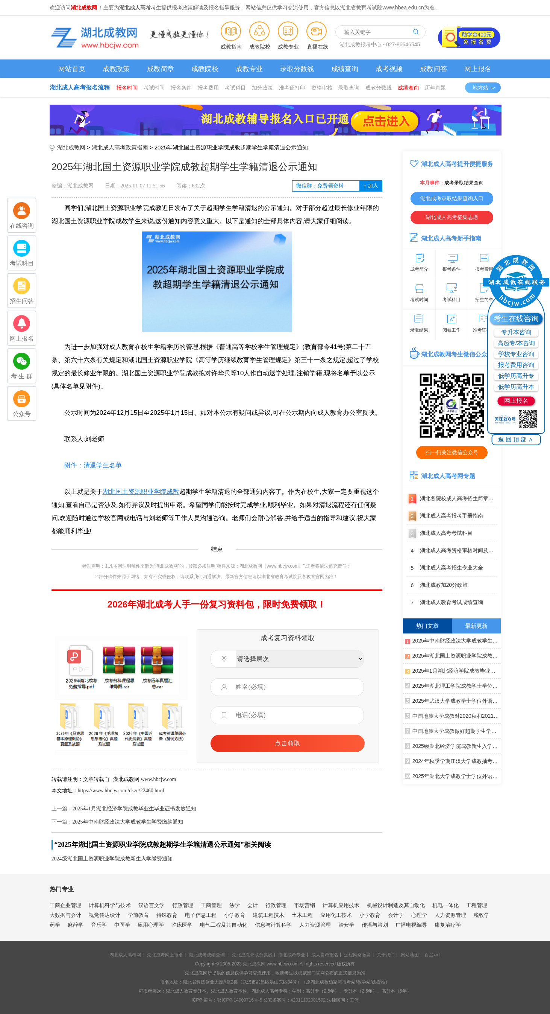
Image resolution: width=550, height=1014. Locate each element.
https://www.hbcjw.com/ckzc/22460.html (121, 790)
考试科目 (235, 88)
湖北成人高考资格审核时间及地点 (452, 551)
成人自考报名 (324, 955)
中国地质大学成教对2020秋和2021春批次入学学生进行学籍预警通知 (453, 715)
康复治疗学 (448, 925)
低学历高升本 (516, 387)
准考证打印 (292, 88)
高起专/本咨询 (516, 343)
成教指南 (231, 47)
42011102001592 (308, 1000)
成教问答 (433, 69)
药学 (55, 925)
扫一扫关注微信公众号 (452, 452)
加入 (371, 186)
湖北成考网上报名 (165, 955)
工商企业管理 (65, 905)
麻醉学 (75, 925)
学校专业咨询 (516, 354)
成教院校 (259, 47)
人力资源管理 (450, 915)
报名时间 (127, 88)
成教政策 (116, 69)
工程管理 (476, 905)
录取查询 (348, 88)
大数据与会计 (65, 915)
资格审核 (321, 88)
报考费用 (208, 88)
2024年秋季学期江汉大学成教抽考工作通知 (453, 761)
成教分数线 (378, 88)
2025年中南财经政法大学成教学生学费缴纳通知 (128, 822)
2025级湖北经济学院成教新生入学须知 (453, 746)
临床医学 (181, 925)
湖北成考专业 (291, 955)
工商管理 (211, 905)
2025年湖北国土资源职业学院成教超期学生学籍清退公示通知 (453, 655)
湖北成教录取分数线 (252, 955)
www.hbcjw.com (158, 779)
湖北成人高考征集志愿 (452, 217)
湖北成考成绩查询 (207, 955)
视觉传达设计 (104, 915)
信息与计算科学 (273, 925)
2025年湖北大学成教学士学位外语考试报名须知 (453, 776)
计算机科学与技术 (110, 905)
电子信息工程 (201, 915)
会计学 (396, 915)
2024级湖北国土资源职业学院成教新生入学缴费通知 (112, 859)
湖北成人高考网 (125, 955)
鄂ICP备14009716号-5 (239, 1000)
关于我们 (386, 955)
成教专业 (288, 47)
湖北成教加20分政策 (437, 585)
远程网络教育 (357, 955)
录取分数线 (297, 69)
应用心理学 (151, 925)
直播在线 (317, 47)
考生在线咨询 (516, 318)
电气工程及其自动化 (223, 925)
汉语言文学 (151, 905)
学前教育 (138, 915)
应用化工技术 (336, 915)
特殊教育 (166, 915)
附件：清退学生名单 (87, 465)
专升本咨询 (516, 332)
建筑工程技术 (268, 915)
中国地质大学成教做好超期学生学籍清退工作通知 (453, 731)
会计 (252, 905)
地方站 (484, 88)
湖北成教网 (71, 147)
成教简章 (160, 69)
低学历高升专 (516, 376)
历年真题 (435, 88)
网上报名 (477, 69)
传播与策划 (375, 925)
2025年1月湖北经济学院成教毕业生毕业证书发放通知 (134, 809)
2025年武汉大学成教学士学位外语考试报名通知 (453, 700)
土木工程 (302, 915)
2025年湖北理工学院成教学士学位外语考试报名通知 (453, 685)
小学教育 (234, 915)
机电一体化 (445, 905)
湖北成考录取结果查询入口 (451, 198)
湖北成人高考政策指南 (120, 147)
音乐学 (99, 925)
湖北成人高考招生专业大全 (445, 568)
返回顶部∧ (516, 439)
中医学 (122, 925)
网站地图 (410, 955)
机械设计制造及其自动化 (396, 905)
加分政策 (262, 88)
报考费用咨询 (516, 365)
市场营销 (304, 905)
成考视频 (389, 69)
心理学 (419, 915)
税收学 (481, 915)
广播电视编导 (411, 925)
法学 (234, 905)
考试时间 (154, 88)
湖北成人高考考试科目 (440, 533)
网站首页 (71, 69)
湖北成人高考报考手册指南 (445, 516)
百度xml (432, 955)
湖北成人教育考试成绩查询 (445, 602)
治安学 (346, 925)
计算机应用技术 (341, 905)
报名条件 (181, 88)
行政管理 (182, 905)
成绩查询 (344, 69)
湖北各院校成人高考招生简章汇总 (452, 499)
